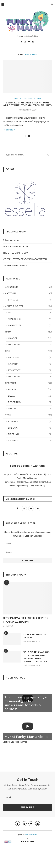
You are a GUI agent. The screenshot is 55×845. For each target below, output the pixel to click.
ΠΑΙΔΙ (16, 98)
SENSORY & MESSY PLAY (15, 246)
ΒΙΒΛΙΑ (29, 396)
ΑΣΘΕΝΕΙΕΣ (29, 421)
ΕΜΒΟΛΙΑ (29, 428)
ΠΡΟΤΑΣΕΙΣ (28, 383)
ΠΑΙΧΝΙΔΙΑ (29, 363)
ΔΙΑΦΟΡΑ (29, 338)
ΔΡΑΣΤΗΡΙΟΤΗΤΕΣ (28, 306)
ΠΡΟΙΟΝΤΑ (29, 440)
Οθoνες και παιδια (11, 240)
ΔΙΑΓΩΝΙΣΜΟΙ (28, 287)
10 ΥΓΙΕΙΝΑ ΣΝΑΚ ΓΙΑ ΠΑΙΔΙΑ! (34, 636)
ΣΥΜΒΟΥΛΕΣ (27, 98)
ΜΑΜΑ (28, 331)
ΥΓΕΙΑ (38, 98)
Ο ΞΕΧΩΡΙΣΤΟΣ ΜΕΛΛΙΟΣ (15, 265)
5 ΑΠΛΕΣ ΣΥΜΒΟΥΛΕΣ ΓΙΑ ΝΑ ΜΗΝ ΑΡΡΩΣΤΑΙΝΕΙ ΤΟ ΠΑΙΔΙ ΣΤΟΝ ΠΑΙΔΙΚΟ (27, 104)
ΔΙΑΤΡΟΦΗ (28, 293)
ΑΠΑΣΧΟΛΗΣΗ (29, 319)
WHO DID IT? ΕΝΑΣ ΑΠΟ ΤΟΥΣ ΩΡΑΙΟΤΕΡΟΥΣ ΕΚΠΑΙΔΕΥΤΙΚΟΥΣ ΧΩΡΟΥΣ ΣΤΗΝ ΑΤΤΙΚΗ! (36, 657)
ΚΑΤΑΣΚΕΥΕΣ (29, 325)
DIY (29, 312)
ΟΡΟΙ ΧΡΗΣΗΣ (31, 835)
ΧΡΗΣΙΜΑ (29, 408)
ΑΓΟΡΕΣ (29, 389)
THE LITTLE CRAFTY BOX (15, 253)
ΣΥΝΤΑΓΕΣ (29, 299)
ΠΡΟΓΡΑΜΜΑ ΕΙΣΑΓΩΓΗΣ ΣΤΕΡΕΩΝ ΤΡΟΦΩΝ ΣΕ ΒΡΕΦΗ (25, 620)
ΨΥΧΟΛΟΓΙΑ (29, 344)
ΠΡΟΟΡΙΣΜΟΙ (29, 402)
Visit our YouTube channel (15, 742)
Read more (9, 130)
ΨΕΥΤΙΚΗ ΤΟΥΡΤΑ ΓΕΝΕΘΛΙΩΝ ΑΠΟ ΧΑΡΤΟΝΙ (25, 259)
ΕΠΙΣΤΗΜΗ (29, 434)
